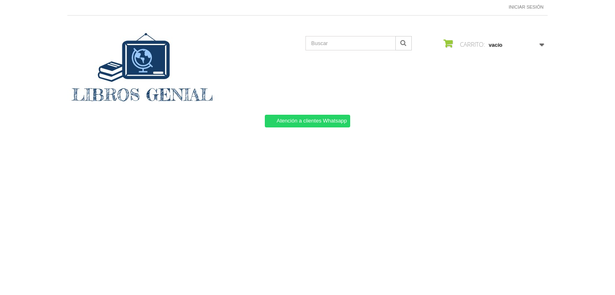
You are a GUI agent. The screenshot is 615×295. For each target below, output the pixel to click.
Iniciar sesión (526, 7)
